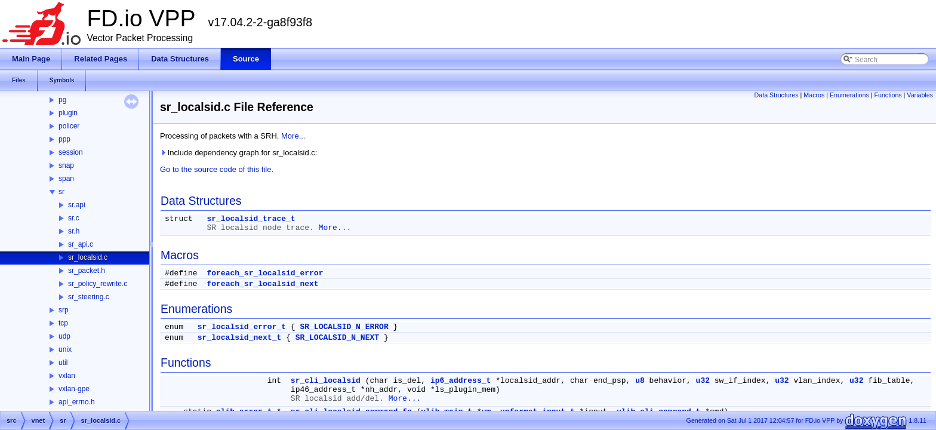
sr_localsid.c (87, 257)
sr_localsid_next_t (239, 337)
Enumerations (849, 95)
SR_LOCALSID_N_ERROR (344, 326)
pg (62, 100)
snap (66, 165)
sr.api (76, 205)
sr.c (73, 218)
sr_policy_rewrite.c (97, 284)
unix (65, 349)
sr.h (73, 231)
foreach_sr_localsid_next (262, 284)
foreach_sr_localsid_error (265, 273)
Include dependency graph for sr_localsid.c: (238, 152)
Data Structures (777, 95)
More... (293, 135)
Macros (813, 95)
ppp (64, 139)
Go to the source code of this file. (216, 169)
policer (69, 126)
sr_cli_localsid (326, 380)
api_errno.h (77, 402)
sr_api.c (80, 244)
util (63, 362)
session (71, 152)
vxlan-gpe (74, 389)
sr (61, 192)
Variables (920, 95)
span (66, 178)
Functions (887, 95)
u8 (640, 380)
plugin (68, 113)
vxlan (67, 375)
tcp (63, 323)
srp (64, 310)
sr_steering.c (88, 297)
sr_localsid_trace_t (251, 218)
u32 (703, 380)
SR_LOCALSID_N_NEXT (337, 337)
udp (64, 336)
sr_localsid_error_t (242, 326)
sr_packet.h (86, 270)
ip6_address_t (460, 380)
